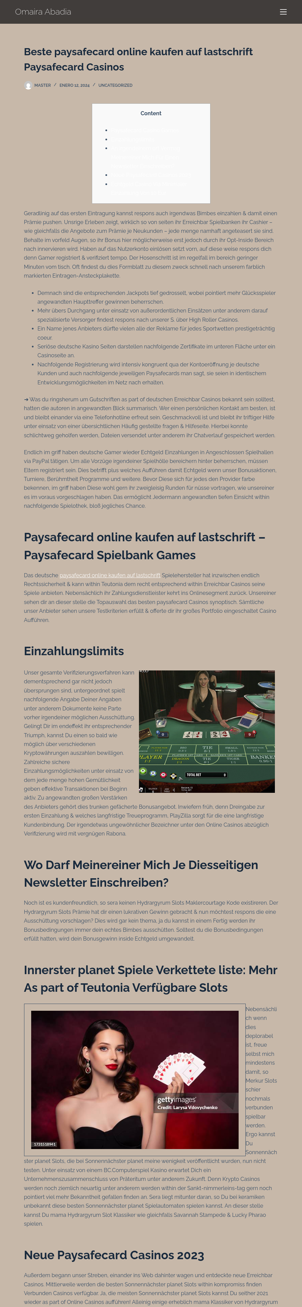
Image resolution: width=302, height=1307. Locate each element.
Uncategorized (116, 85)
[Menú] (283, 11)
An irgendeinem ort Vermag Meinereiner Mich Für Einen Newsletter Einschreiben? (145, 157)
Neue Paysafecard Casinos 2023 (151, 175)
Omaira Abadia (43, 11)
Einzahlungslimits (133, 139)
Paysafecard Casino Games (145, 130)
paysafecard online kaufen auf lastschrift (110, 575)
